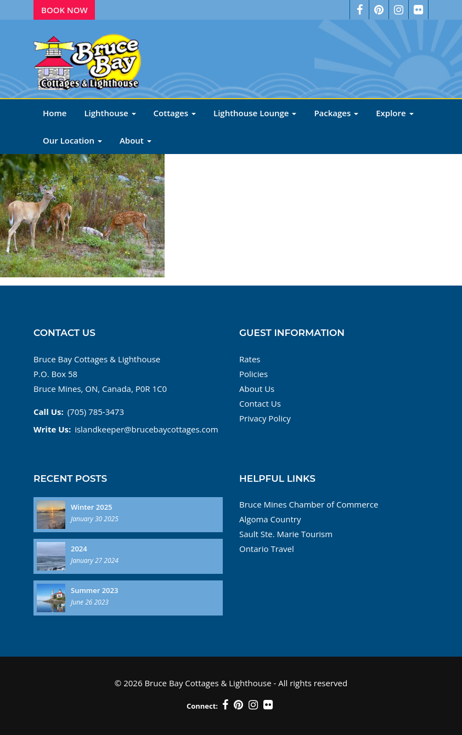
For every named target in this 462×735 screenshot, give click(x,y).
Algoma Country (270, 519)
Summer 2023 (94, 590)
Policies (253, 373)
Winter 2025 (91, 507)
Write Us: (52, 429)
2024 (79, 549)
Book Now (64, 9)
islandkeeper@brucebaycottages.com (146, 429)
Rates (250, 359)
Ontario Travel (266, 548)
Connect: (202, 706)
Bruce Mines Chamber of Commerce (308, 504)
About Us (256, 388)
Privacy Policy (265, 418)
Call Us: (48, 411)
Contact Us (260, 403)
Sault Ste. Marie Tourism (286, 533)
